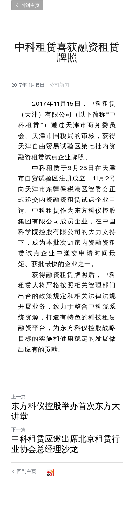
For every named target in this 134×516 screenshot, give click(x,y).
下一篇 (18, 429)
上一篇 (18, 396)
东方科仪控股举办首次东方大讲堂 (65, 411)
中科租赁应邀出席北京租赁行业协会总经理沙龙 (65, 444)
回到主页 (27, 5)
